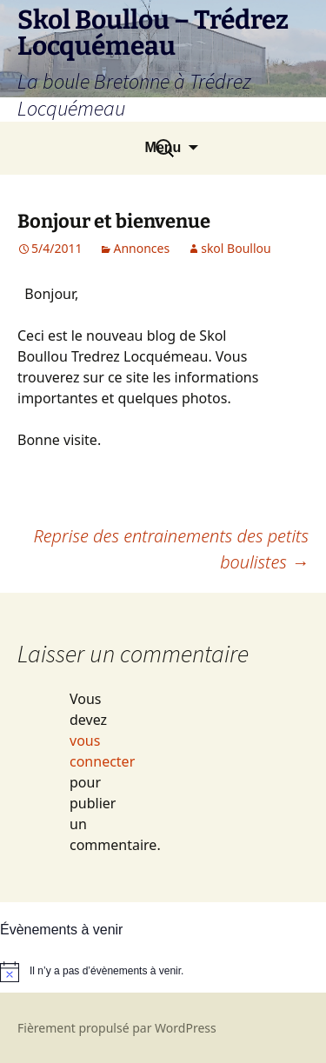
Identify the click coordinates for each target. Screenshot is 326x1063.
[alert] (163, 971)
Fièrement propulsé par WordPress (116, 1028)
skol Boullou (235, 248)
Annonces (141, 248)
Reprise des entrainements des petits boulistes (171, 549)
